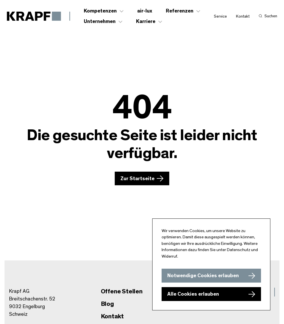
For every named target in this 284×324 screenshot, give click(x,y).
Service (220, 16)
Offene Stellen (122, 291)
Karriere (145, 21)
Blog (107, 304)
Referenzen (179, 11)
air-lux (144, 11)
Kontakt (243, 16)
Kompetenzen (100, 11)
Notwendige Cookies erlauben (203, 275)
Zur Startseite (137, 178)
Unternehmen (100, 21)
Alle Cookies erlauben (193, 294)
